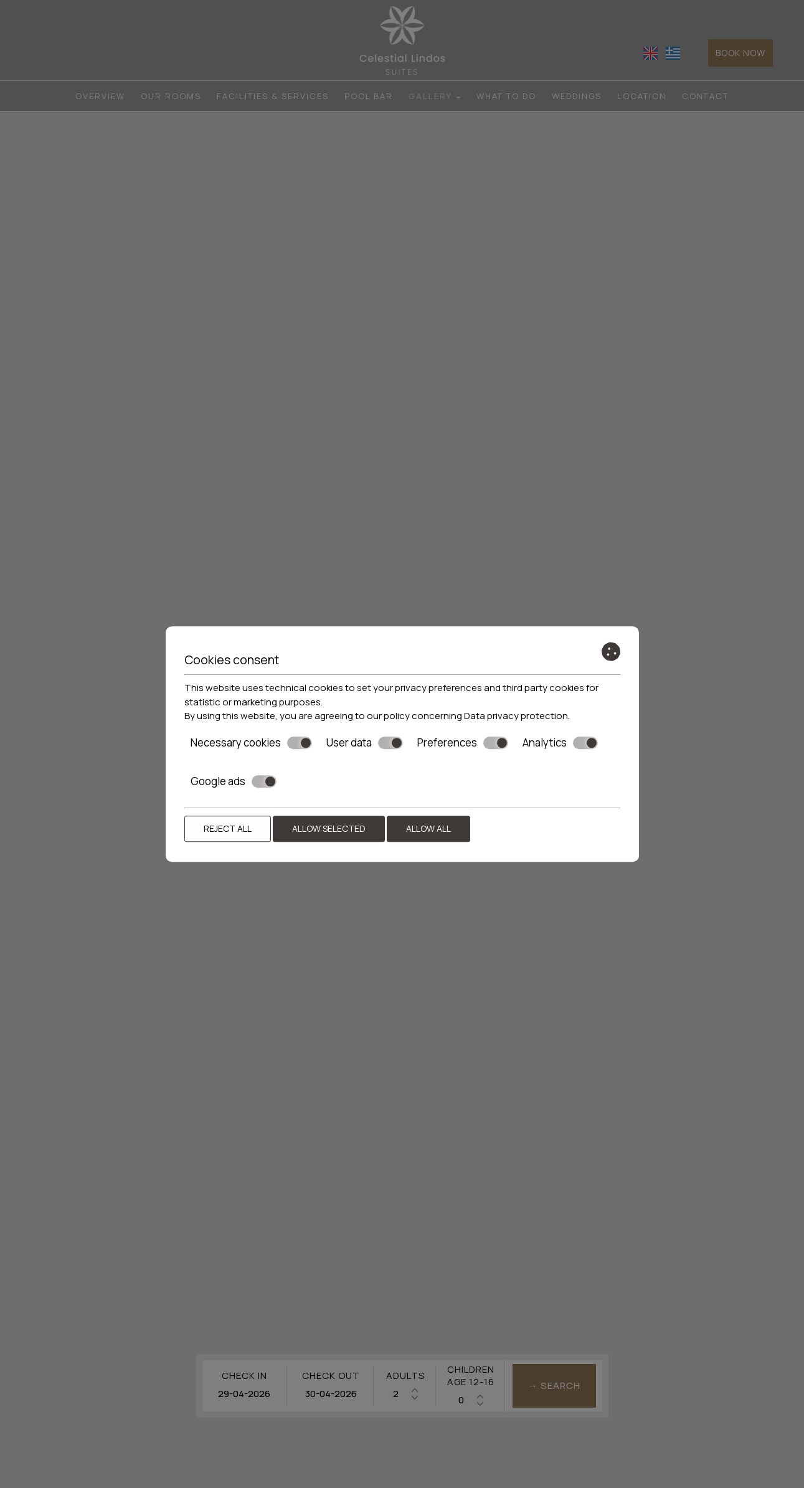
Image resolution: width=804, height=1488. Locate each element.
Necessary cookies (251, 743)
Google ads (234, 781)
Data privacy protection (516, 715)
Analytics (560, 743)
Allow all (428, 828)
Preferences (462, 743)
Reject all (228, 828)
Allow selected (329, 828)
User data (364, 743)
